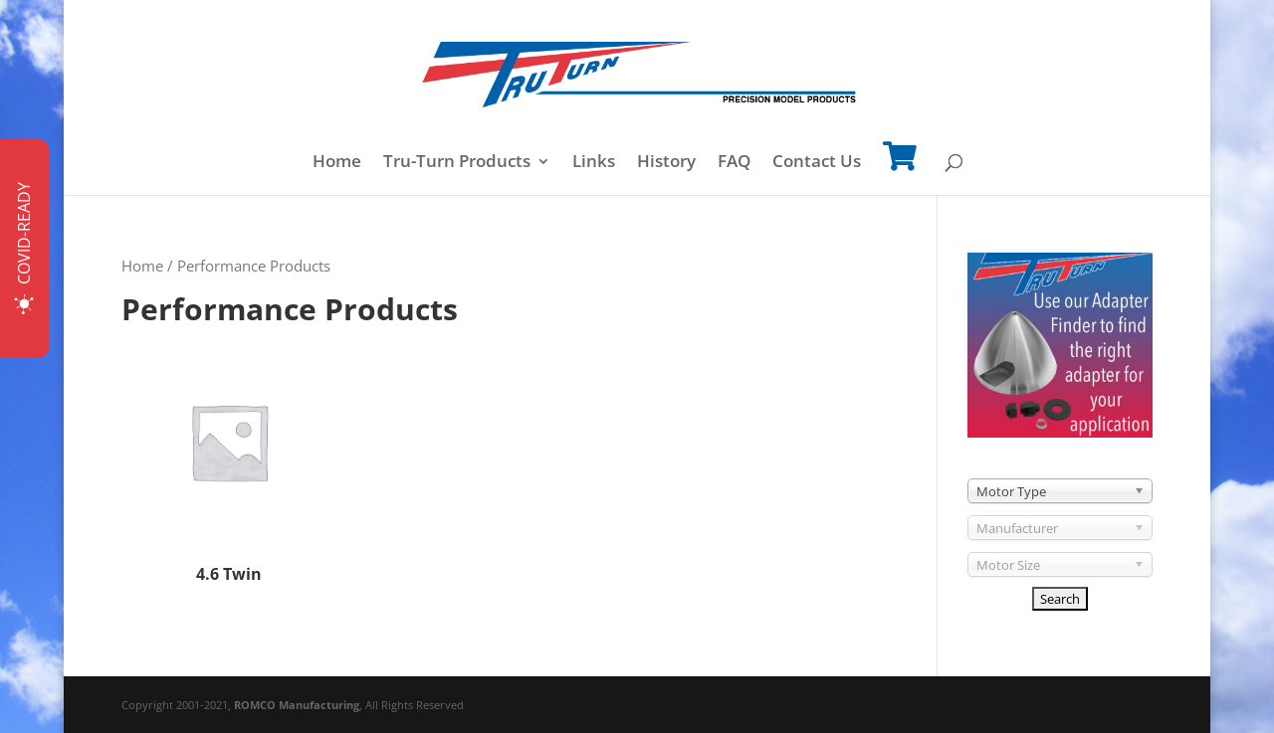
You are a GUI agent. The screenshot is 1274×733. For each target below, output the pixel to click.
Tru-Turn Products (457, 163)
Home (337, 163)
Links (593, 163)
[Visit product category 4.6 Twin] (228, 462)
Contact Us (816, 163)
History (666, 163)
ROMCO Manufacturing (296, 704)
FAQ (734, 163)
